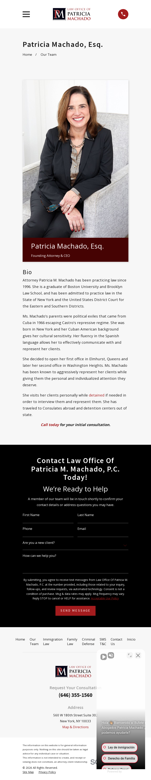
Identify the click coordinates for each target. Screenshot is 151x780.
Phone (27, 528)
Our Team (34, 641)
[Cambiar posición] (130, 654)
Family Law (72, 641)
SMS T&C (103, 641)
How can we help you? (39, 555)
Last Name (85, 515)
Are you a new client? (39, 542)
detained (96, 395)
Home (20, 639)
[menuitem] (28, 772)
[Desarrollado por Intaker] (117, 772)
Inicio (131, 639)
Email (81, 528)
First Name (31, 515)
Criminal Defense (88, 641)
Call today (50, 424)
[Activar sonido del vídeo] (81, 654)
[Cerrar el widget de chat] (138, 654)
